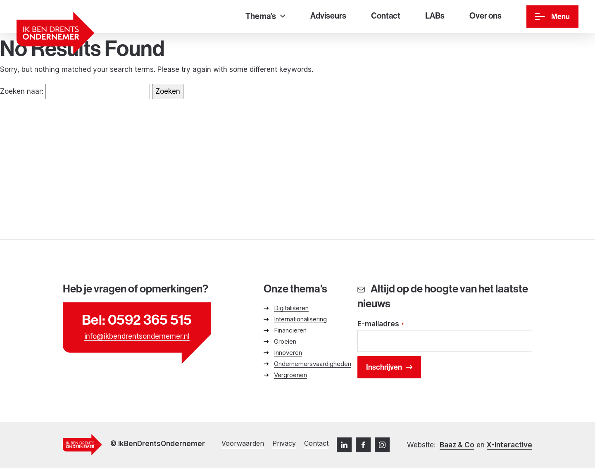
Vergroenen (290, 375)
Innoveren (288, 352)
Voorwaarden (242, 443)
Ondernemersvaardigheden (312, 364)
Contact (316, 443)
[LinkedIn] (344, 444)
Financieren (290, 330)
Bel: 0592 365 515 (137, 319)
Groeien (285, 341)
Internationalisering (300, 319)
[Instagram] (382, 444)
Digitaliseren (291, 308)
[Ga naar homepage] (55, 33)
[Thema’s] (265, 16)
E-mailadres (381, 324)
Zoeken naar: (21, 91)
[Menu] (552, 16)
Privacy (284, 443)
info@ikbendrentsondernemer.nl (137, 336)
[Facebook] (363, 444)
